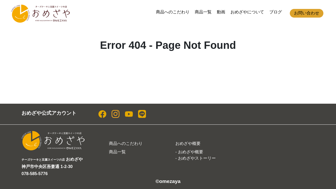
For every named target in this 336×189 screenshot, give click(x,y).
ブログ (275, 12)
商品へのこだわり (173, 12)
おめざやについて (247, 12)
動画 (221, 12)
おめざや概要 (188, 143)
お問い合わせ (306, 13)
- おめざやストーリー (195, 158)
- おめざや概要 (189, 152)
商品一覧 (203, 12)
